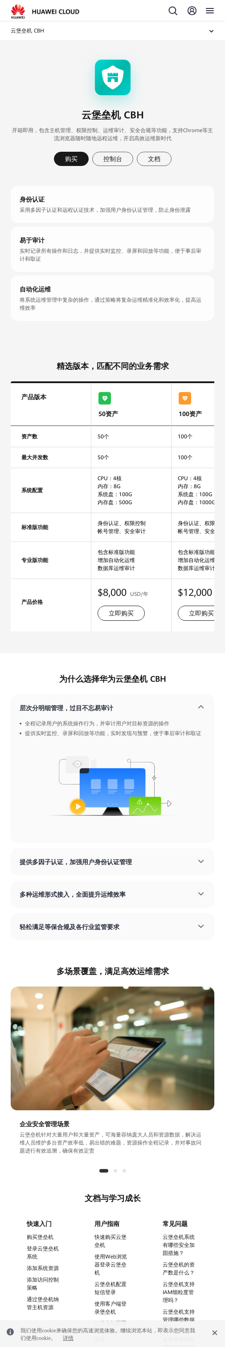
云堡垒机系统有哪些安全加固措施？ (179, 1245)
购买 (71, 158)
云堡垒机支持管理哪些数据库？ (179, 1320)
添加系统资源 (43, 1268)
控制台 (112, 158)
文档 (154, 158)
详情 (68, 1338)
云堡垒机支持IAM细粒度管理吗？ (179, 1292)
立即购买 (121, 613)
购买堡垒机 (40, 1237)
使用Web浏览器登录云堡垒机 (110, 1265)
